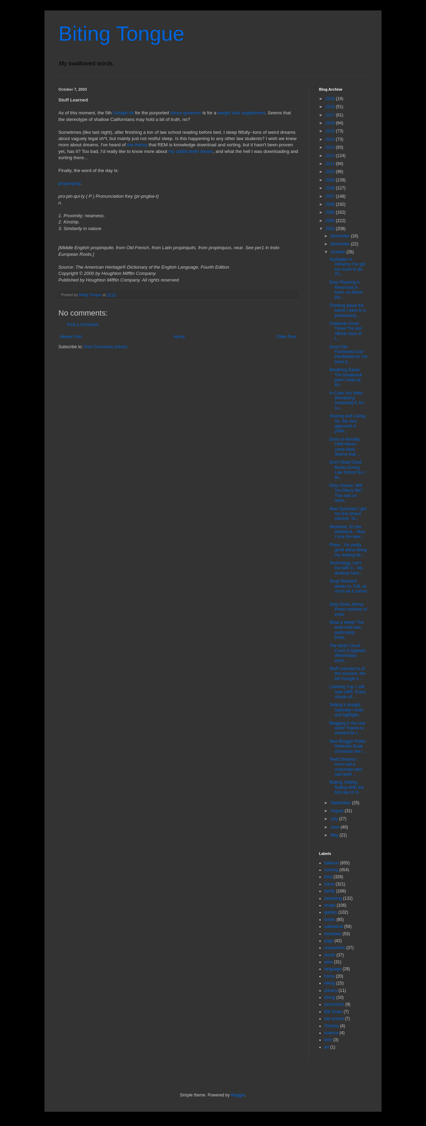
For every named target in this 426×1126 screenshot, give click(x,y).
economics (334, 1004)
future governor (185, 112)
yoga (328, 940)
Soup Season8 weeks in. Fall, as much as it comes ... (348, 588)
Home (179, 336)
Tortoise (331, 1025)
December (340, 236)
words (329, 955)
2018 (331, 106)
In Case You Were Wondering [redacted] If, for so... (346, 400)
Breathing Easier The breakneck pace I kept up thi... (345, 377)
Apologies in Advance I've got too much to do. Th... (347, 267)
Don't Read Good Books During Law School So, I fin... (347, 470)
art (326, 1047)
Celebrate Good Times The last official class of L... (345, 331)
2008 (331, 188)
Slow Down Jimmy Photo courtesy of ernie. (348, 609)
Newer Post (71, 336)
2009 (331, 180)
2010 (331, 171)
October (338, 252)
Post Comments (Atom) (105, 346)
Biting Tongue (121, 33)
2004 (331, 220)
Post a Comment (82, 324)
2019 (331, 98)
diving (329, 997)
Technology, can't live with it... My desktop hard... (346, 568)
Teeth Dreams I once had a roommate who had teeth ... (345, 767)
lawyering (333, 898)
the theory (137, 144)
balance (331, 862)
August (337, 810)
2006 (331, 204)
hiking (329, 983)
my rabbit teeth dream (191, 151)
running (331, 869)
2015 (331, 131)
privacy (330, 990)
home (329, 976)
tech (328, 1039)
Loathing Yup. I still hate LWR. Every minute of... (347, 691)
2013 (331, 147)
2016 (331, 123)
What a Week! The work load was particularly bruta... (346, 630)
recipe (330, 905)
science (331, 1032)
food (328, 876)
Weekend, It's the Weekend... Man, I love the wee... (347, 531)
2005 (331, 212)
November (340, 244)
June (335, 827)
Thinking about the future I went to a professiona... (347, 310)
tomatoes (332, 933)
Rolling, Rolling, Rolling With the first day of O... (346, 787)
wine (328, 962)
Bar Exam (333, 1011)
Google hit (123, 112)
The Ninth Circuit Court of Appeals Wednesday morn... (347, 653)
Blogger (238, 1095)
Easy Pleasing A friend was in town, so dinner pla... (346, 290)
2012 (331, 155)
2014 (331, 139)
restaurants (334, 947)
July (334, 818)
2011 (331, 163)
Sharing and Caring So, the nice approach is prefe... (347, 423)
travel (329, 884)
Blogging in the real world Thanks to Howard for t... (347, 728)
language (332, 968)
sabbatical (333, 926)
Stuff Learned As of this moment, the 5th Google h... (347, 673)
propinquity (69, 183)
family (329, 891)
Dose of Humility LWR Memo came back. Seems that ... (344, 447)
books (329, 919)
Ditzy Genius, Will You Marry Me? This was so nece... (346, 493)
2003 (331, 228)
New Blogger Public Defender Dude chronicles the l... (347, 746)
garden (330, 912)
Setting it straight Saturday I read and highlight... (346, 709)
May (334, 835)
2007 (331, 196)
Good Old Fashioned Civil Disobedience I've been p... (348, 354)
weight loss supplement (241, 112)
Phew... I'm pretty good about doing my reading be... (348, 549)
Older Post (286, 336)
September (341, 802)
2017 (331, 115)
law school (334, 1018)
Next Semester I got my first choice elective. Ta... (347, 513)
